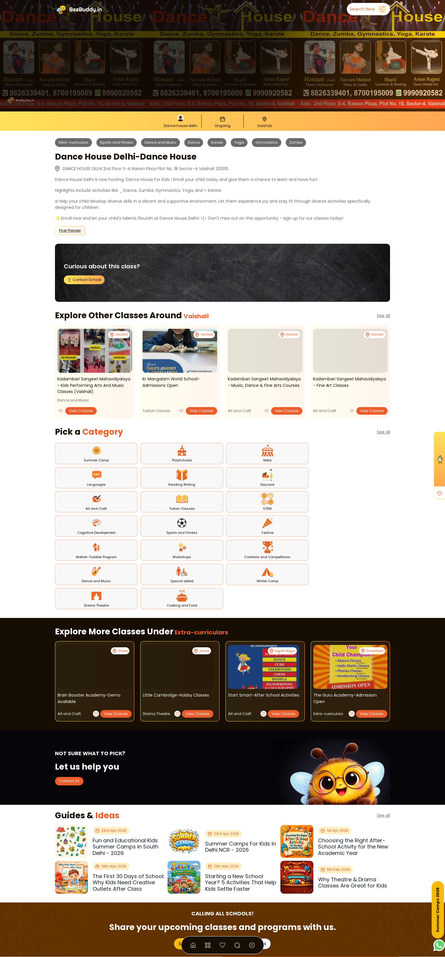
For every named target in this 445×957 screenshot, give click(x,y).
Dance (194, 142)
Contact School (86, 279)
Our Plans (256, 841)
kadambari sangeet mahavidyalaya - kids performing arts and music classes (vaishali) (93, 385)
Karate (217, 142)
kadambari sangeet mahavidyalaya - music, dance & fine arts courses (263, 385)
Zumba (295, 142)
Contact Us (73, 678)
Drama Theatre (156, 610)
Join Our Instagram (338, 904)
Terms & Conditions (204, 924)
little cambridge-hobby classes (179, 592)
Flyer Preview (70, 230)
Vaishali (201, 315)
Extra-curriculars (73, 142)
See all (383, 316)
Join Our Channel (281, 904)
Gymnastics (266, 142)
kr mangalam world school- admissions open (173, 382)
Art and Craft (239, 410)
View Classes (81, 410)
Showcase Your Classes (204, 841)
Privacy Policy (247, 924)
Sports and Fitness (116, 142)
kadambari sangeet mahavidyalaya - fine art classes (349, 382)
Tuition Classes (156, 410)
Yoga (239, 142)
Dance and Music (160, 142)
